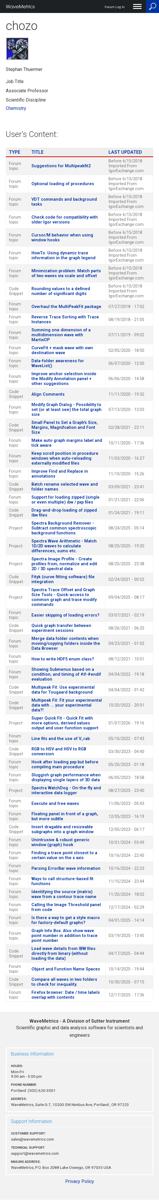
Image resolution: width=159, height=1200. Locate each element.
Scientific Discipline (26, 100)
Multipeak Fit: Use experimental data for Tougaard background (63, 690)
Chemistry (16, 108)
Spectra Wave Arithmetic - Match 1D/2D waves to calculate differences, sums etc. (64, 546)
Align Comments (48, 394)
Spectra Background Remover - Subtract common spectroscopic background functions (63, 528)
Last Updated (125, 152)
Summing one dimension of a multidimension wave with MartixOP (61, 335)
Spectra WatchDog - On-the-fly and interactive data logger (66, 790)
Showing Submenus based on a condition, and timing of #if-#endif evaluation (66, 674)
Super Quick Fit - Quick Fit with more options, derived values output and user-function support (64, 723)
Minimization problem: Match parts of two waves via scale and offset (66, 273)
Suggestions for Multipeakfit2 (61, 166)
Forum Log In (115, 7)
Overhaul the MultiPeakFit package (66, 306)
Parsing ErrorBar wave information (65, 868)
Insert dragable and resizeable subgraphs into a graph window (62, 829)
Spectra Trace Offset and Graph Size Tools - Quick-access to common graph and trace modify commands (64, 597)
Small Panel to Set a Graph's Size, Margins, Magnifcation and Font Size (64, 427)
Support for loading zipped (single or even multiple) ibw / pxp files (65, 500)
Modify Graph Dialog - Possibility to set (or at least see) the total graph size (66, 409)
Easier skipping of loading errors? (65, 615)
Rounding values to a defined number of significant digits (60, 291)
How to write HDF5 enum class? (62, 659)
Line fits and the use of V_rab (60, 738)
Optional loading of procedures (62, 183)
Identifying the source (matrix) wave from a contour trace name (63, 894)
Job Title (15, 81)
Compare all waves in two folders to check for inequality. (64, 982)
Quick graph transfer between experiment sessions (61, 628)
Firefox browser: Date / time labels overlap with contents (65, 995)
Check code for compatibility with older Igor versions (64, 220)
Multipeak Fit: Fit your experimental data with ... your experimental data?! (66, 705)
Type (14, 152)
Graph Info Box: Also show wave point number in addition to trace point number (64, 935)
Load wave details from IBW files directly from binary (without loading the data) (63, 953)
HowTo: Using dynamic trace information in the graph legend (63, 255)
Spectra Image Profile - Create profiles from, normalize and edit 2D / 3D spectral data (64, 564)
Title (37, 152)
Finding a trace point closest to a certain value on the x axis (64, 855)
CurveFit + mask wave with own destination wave (62, 350)
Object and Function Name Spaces (65, 969)
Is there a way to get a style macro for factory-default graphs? (65, 920)
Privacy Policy (79, 1181)
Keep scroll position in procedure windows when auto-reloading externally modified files (64, 458)
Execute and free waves (55, 803)
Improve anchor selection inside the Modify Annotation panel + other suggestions (63, 378)
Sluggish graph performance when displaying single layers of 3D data (66, 777)
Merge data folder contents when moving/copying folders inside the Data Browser (65, 643)
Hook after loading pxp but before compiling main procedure (64, 764)
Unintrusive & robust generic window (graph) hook (60, 842)
